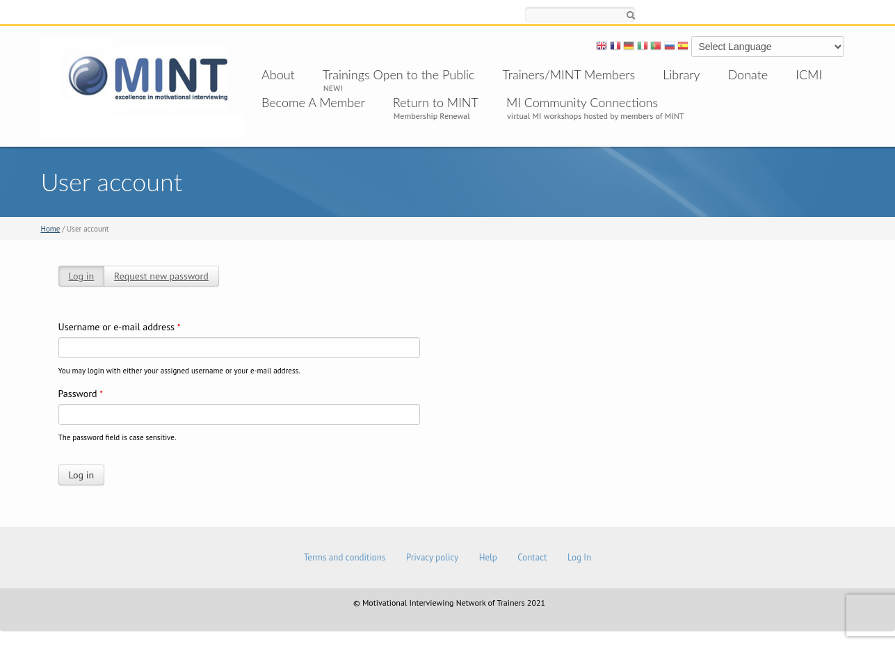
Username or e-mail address (119, 327)
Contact (532, 557)
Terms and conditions (345, 557)
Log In (579, 557)
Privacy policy (432, 557)
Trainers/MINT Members (569, 74)
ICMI (809, 74)
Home (51, 229)
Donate (748, 74)
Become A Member (313, 102)
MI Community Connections (582, 102)
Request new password (161, 276)
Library (681, 74)
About (278, 74)
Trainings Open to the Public (399, 74)
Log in (82, 276)
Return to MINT (435, 102)
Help (488, 557)
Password (81, 393)
